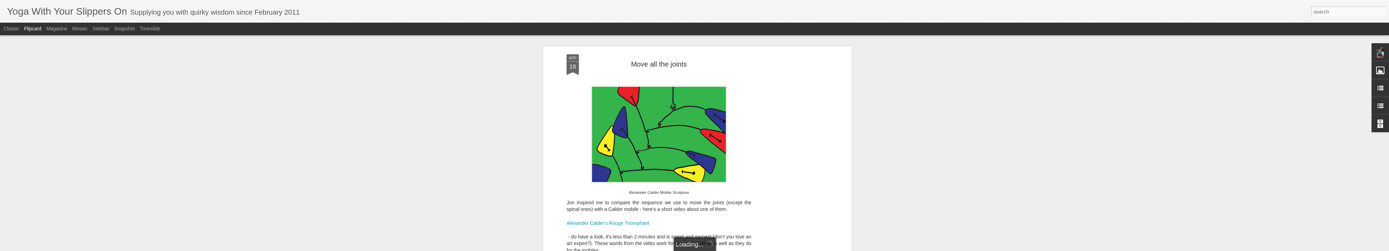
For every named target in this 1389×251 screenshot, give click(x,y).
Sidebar (101, 28)
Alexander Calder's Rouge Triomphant (608, 223)
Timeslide (150, 28)
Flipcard (32, 28)
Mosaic (79, 28)
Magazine (57, 28)
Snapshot (124, 28)
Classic (11, 28)
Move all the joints (659, 64)
